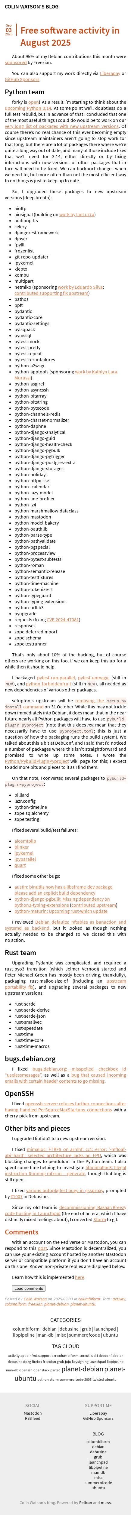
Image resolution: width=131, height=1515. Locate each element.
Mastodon (33, 1413)
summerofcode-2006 (76, 1379)
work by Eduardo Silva (80, 287)
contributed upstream (93, 905)
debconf (105, 1355)
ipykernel (23, 853)
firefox (37, 1361)
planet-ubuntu (82, 1304)
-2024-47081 (63, 619)
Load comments (28, 1288)
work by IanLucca (76, 214)
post (42, 1248)
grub (86, 1329)
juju (68, 1361)
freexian (35, 1304)
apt (23, 1355)
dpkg (27, 1361)
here (79, 1277)
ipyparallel (25, 859)
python (43, 1379)
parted (55, 1370)
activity (119, 1299)
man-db (46, 1335)
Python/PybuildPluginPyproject (37, 761)
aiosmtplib (25, 841)
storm (54, 1379)
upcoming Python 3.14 (28, 108)
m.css (106, 1502)
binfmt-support (39, 1355)
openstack (41, 1370)
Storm (99, 1219)
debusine (69, 1329)
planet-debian (56, 1304)
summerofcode (84, 1335)
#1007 (17, 1196)
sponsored (16, 62)
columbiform (89, 1299)
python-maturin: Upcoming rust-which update (61, 911)
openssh (26, 1370)
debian (49, 1329)
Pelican (85, 1502)
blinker (21, 847)
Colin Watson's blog (31, 6)
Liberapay (110, 73)
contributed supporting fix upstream (51, 293)
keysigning (80, 1361)
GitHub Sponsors (22, 79)
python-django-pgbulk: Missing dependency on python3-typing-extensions (62, 902)
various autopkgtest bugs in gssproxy (64, 1190)
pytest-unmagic (93, 678)
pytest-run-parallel (56, 678)
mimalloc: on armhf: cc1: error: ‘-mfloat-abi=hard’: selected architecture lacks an (65, 1152)
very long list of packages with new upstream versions (62, 126)
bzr (53, 1355)
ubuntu (110, 1335)
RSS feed (32, 1418)
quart (20, 865)
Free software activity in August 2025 (70, 36)
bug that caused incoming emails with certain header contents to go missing (65, 1078)
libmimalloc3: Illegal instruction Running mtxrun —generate (65, 1170)
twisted (98, 1379)
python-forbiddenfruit (48, 684)
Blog (98, 1434)
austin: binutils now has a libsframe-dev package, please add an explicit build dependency (64, 890)
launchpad (105, 1329)
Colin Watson (35, 1299)
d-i (96, 1355)
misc (61, 1335)
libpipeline (24, 1335)
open (33, 102)
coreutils (86, 1355)
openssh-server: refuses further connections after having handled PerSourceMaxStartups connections (65, 1106)
